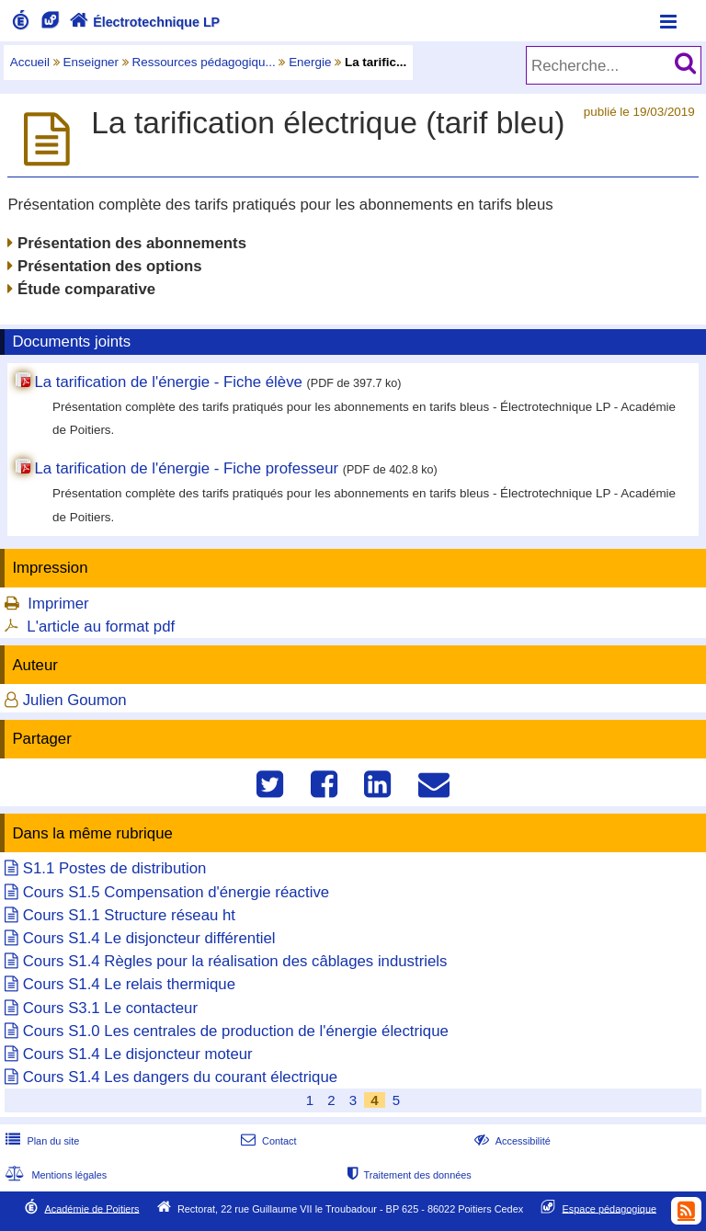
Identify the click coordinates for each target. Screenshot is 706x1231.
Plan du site (40, 1140)
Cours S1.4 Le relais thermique (129, 984)
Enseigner (91, 62)
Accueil (30, 62)
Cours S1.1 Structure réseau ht (129, 915)
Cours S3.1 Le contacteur (110, 1008)
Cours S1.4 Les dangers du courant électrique (180, 1077)
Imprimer (58, 603)
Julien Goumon (75, 700)
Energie (310, 62)
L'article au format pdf (101, 626)
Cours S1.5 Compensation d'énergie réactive (176, 892)
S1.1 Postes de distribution (115, 868)
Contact (267, 1140)
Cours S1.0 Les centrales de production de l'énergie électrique (236, 1031)
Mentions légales (54, 1174)
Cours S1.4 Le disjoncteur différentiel (149, 938)
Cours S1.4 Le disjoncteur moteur (138, 1054)
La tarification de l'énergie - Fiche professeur (186, 468)
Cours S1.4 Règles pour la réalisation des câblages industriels (235, 961)
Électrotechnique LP (143, 22)
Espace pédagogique (610, 1208)
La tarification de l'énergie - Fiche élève (168, 382)
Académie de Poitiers (91, 1208)
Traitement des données (408, 1174)
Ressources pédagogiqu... (204, 62)
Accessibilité (511, 1140)
